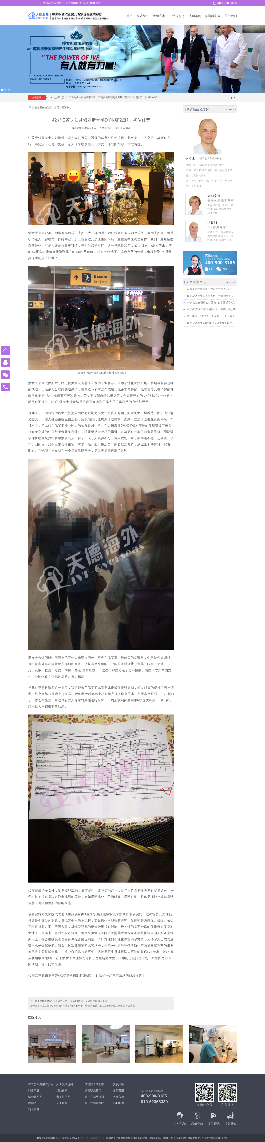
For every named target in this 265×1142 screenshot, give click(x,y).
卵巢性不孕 (63, 1096)
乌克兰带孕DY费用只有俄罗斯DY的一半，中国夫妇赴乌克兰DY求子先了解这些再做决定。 (88, 1005)
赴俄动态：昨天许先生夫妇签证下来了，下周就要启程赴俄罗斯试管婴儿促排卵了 (108, 97)
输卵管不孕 (35, 1096)
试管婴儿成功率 (94, 1084)
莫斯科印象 (213, 16)
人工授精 (62, 1103)
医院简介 (142, 16)
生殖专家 (159, 16)
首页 (129, 16)
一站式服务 (177, 16)
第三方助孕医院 (94, 1103)
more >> (231, 109)
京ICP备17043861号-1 (92, 1138)
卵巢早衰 (33, 1090)
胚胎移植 (62, 1090)
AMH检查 (119, 1103)
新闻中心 (66, 107)
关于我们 (230, 16)
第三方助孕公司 (94, 1096)
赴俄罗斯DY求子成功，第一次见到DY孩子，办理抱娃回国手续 (73, 1000)
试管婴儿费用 (93, 1090)
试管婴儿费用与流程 (40, 1084)
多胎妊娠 (118, 1084)
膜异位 (32, 1103)
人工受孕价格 (64, 1084)
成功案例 (195, 16)
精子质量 (33, 1109)
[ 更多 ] (196, 186)
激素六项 (118, 1096)
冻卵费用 (118, 1090)
